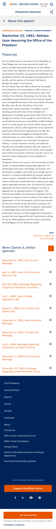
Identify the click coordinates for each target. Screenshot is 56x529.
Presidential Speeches (12, 31)
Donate (8, 410)
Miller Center (28, 4)
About (7, 424)
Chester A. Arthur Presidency (38, 31)
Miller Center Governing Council (20, 435)
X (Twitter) (22, 498)
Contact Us (9, 430)
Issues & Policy (11, 390)
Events (7, 404)
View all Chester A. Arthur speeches (51, 248)
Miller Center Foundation (16, 441)
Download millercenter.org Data (20, 461)
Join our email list (28, 515)
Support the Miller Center (28, 488)
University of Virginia (13, 4)
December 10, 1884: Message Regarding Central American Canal (21, 370)
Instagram (39, 498)
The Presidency (11, 383)
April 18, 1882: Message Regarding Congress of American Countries (21, 286)
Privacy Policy (11, 446)
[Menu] (5, 4)
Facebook (15, 498)
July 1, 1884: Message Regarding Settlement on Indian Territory (20, 346)
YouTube (31, 498)
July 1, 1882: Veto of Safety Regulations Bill (17, 298)
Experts (8, 397)
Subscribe (9, 417)
